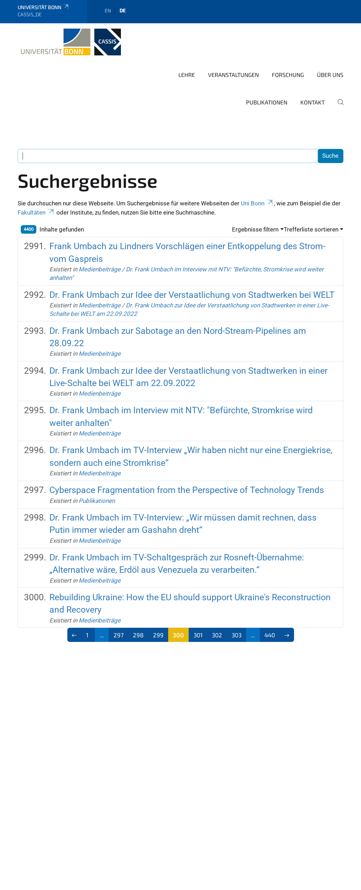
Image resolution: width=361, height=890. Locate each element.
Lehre (186, 74)
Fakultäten (36, 212)
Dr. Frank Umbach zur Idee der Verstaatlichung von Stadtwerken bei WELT (192, 295)
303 (236, 634)
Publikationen (266, 102)
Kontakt (312, 102)
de (123, 10)
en (108, 10)
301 (198, 634)
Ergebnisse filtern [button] (255, 229)
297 (119, 634)
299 (158, 634)
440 (269, 634)
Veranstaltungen (233, 74)
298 (138, 634)
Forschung (288, 74)
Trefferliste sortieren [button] (311, 229)
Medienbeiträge (100, 269)
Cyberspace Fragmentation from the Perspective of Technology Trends (186, 490)
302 (217, 634)
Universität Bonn (43, 7)
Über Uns (330, 74)
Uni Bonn (257, 203)
